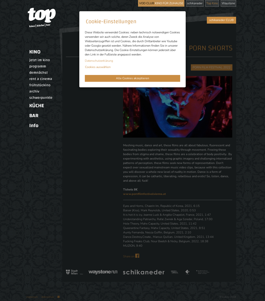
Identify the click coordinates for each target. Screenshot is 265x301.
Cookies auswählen (98, 67)
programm (37, 66)
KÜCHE (36, 105)
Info (33, 125)
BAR (33, 115)
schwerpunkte (40, 97)
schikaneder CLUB (221, 20)
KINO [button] (34, 52)
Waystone (228, 3)
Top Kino (212, 3)
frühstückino (39, 85)
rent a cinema (40, 79)
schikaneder (194, 3)
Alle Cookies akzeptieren (132, 78)
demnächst (38, 72)
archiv (34, 91)
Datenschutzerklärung (99, 61)
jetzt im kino (39, 60)
